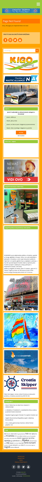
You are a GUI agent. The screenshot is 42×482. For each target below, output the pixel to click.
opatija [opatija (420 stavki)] (7, 440)
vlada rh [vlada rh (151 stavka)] (23, 445)
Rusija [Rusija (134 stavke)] (35, 441)
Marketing (21, 458)
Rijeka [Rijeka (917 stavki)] (25, 440)
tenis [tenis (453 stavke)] (26, 442)
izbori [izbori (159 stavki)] (21, 436)
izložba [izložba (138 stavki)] (24, 436)
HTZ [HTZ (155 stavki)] (15, 436)
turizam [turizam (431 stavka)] (32, 442)
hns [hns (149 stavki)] (36, 434)
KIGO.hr (23, 472)
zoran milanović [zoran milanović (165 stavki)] (15, 447)
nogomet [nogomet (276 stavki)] (24, 438)
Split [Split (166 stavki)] (22, 443)
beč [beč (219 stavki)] (5, 434)
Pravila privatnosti (21, 462)
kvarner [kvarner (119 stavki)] (28, 436)
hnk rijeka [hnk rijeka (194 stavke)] (32, 434)
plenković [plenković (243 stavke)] (16, 441)
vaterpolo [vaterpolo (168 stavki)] (15, 445)
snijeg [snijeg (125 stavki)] (19, 443)
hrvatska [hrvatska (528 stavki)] (10, 435)
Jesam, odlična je (11, 117)
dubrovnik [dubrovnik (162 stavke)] (13, 434)
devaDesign (26, 476)
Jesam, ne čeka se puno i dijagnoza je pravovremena (21, 124)
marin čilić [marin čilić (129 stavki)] (14, 438)
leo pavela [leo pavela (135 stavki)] (32, 436)
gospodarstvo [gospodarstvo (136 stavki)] (21, 434)
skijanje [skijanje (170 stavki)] (12, 443)
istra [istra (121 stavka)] (18, 436)
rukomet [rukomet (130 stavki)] (31, 441)
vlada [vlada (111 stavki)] (19, 445)
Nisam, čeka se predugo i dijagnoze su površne (19, 128)
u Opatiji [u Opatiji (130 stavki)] (10, 445)
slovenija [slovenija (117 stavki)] (16, 443)
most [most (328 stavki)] (19, 438)
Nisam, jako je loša (12, 121)
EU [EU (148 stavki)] (17, 434)
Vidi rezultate (21, 135)
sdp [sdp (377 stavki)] (7, 443)
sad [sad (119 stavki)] (5, 443)
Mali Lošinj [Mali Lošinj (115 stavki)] (9, 438)
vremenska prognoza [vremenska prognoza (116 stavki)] (30, 445)
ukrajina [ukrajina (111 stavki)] (6, 445)
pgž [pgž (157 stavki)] (12, 441)
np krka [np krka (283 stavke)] (31, 438)
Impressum (21, 456)
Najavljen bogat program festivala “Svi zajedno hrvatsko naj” (21, 415)
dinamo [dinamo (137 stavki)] (9, 434)
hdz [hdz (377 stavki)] (26, 433)
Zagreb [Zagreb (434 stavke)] (7, 447)
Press (21, 460)
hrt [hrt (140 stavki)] (5, 436)
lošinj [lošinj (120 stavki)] (5, 438)
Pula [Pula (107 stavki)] (21, 440)
